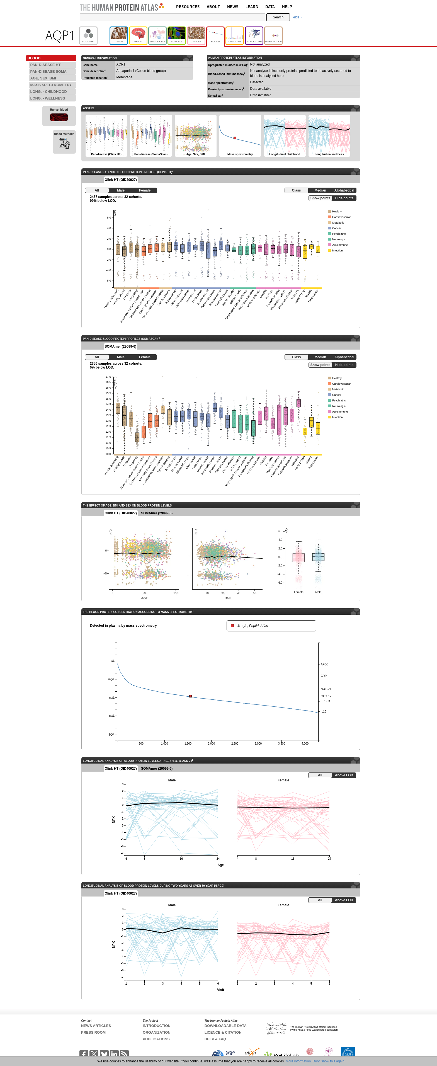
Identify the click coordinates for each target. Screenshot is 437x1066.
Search (278, 17)
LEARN (252, 6)
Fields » (296, 17)
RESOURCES (188, 6)
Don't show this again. (329, 1061)
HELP (287, 6)
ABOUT (213, 6)
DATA (270, 6)
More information (298, 1061)
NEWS (233, 6)
